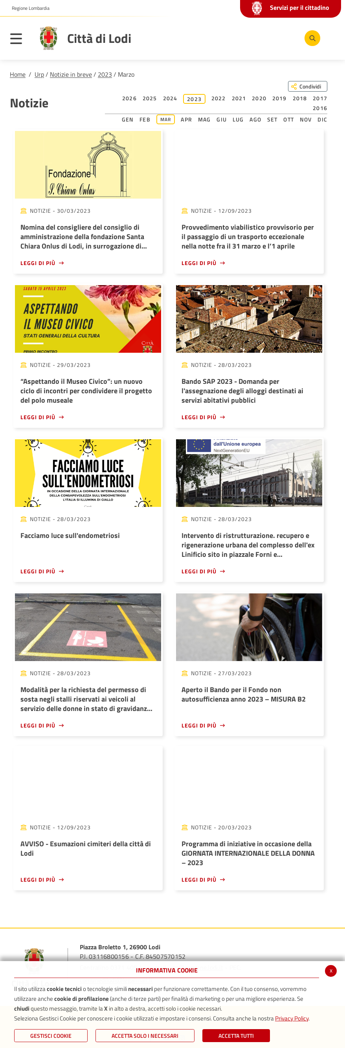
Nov (306, 119)
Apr (186, 119)
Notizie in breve (71, 74)
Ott (288, 119)
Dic (322, 119)
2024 (170, 98)
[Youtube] (262, 37)
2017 (320, 98)
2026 (129, 98)
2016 (320, 108)
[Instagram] (286, 37)
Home (18, 74)
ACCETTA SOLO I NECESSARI (145, 1035)
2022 (218, 98)
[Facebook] (238, 37)
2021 (239, 98)
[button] (28, 8)
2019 (279, 98)
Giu (222, 119)
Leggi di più (37, 263)
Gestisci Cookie (51, 1035)
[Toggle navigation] (20, 40)
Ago (255, 119)
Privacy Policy (291, 1018)
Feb (144, 119)
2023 (105, 74)
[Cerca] (310, 38)
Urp (39, 74)
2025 (150, 98)
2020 (259, 98)
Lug (238, 119)
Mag (204, 119)
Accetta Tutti (236, 1035)
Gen (128, 119)
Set (272, 119)
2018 (300, 98)
